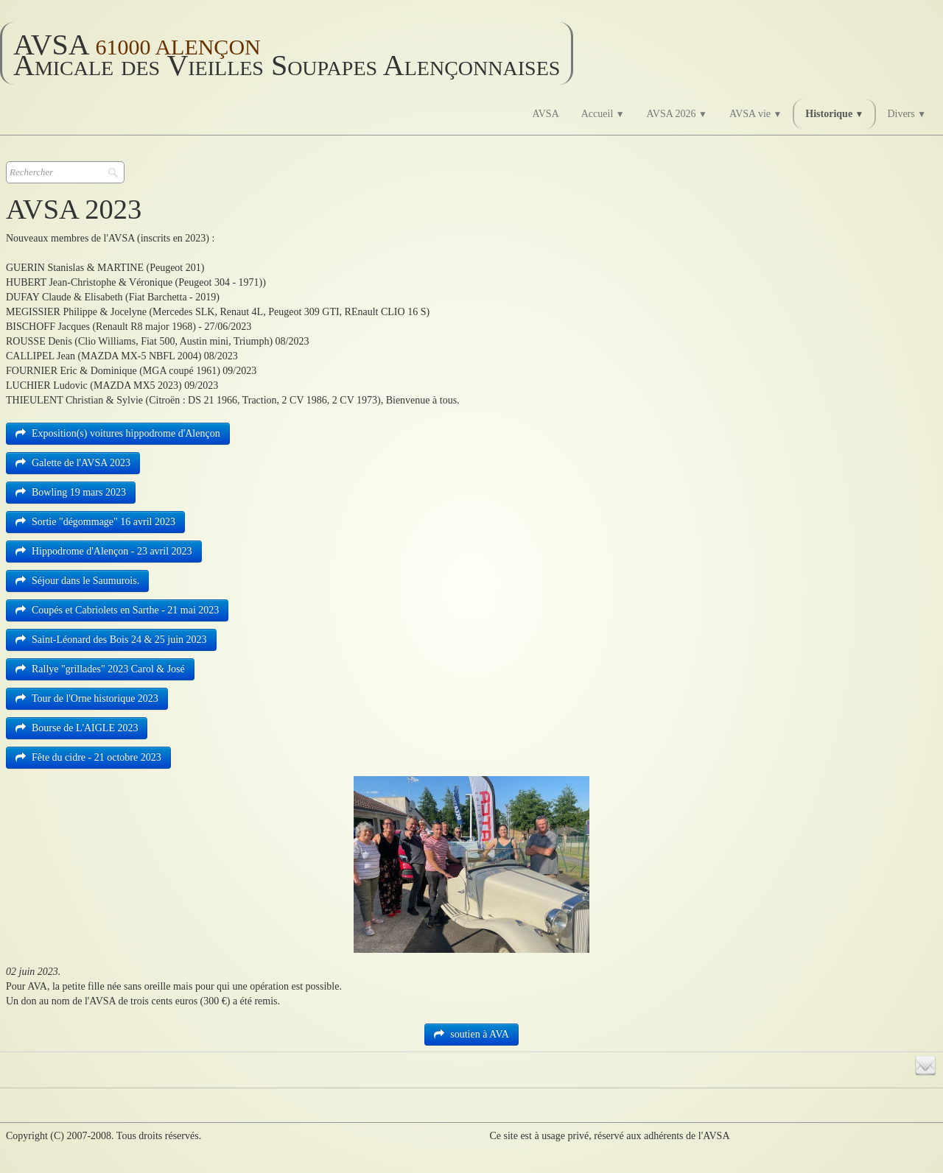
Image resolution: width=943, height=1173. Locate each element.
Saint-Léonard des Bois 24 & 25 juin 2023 (111, 639)
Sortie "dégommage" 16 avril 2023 (95, 521)
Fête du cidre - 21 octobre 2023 (88, 757)
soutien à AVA (471, 1034)
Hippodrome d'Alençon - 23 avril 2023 (103, 551)
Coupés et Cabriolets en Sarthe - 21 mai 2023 (117, 610)
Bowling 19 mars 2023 (70, 492)
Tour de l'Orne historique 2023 (86, 698)
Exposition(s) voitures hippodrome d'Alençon (117, 433)
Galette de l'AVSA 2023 (72, 462)
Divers (906, 113)
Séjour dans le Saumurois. (77, 580)
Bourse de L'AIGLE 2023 (76, 727)
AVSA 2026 (677, 113)
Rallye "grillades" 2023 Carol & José (100, 668)
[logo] (286, 53)
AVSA (545, 113)
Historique (834, 113)
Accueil (603, 113)
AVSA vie (755, 113)
